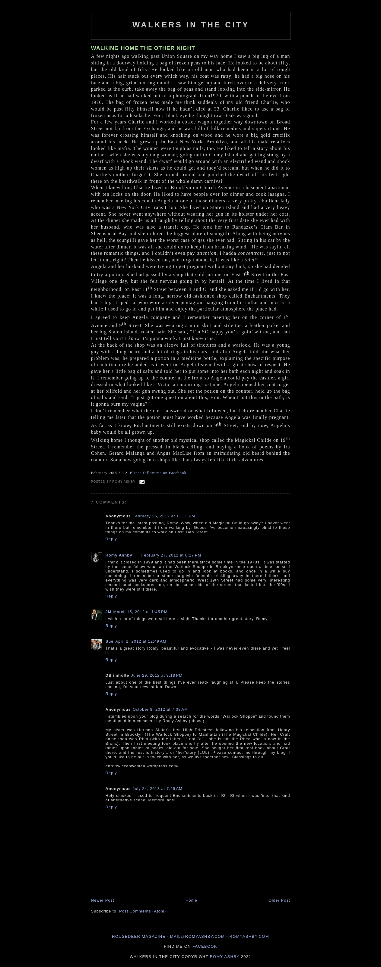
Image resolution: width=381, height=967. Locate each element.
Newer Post (102, 900)
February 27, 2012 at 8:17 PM (171, 555)
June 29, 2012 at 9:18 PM (157, 675)
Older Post (279, 900)
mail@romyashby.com (197, 936)
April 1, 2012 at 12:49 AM (140, 641)
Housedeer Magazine (138, 936)
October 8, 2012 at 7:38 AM (160, 709)
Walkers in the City (190, 24)
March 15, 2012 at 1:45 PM (140, 612)
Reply (111, 539)
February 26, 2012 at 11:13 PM (164, 516)
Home (191, 900)
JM (109, 612)
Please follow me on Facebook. (159, 472)
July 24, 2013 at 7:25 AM (158, 788)
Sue (110, 641)
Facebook (204, 946)
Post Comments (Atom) (142, 911)
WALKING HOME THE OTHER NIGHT (143, 48)
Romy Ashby (119, 555)
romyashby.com (249, 936)
